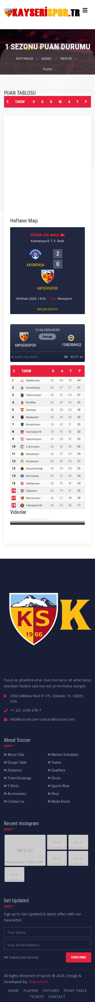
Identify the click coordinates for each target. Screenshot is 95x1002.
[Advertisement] (47, 169)
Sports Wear (58, 786)
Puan (47, 69)
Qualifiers (56, 770)
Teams (54, 762)
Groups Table (15, 762)
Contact (56, 996)
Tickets (37, 996)
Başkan (57, 48)
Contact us (14, 801)
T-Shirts (11, 786)
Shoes (54, 778)
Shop (53, 793)
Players (30, 990)
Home (13, 990)
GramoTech (38, 981)
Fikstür (66, 58)
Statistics (13, 770)
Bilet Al (74, 357)
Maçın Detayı (47, 309)
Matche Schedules (63, 754)
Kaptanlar (25, 58)
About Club (14, 754)
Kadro (47, 58)
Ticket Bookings (17, 778)
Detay (47, 337)
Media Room (59, 801)
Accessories (15, 793)
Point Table (75, 990)
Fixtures (51, 990)
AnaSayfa (33, 48)
